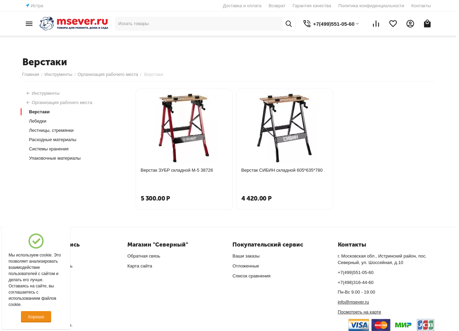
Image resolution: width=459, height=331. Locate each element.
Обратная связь (143, 256)
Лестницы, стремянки (51, 130)
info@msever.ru (353, 302)
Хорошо (36, 316)
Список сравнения (251, 275)
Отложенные (245, 266)
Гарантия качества (311, 5)
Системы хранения (49, 148)
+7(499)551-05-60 (356, 272)
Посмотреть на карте (359, 312)
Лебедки (37, 121)
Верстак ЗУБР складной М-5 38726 (177, 170)
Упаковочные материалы (55, 158)
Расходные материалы (53, 139)
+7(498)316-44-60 (356, 282)
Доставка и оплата (242, 5)
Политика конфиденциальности (371, 5)
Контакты (421, 5)
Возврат (276, 5)
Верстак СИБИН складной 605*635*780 (282, 170)
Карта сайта (139, 266)
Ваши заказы (246, 256)
